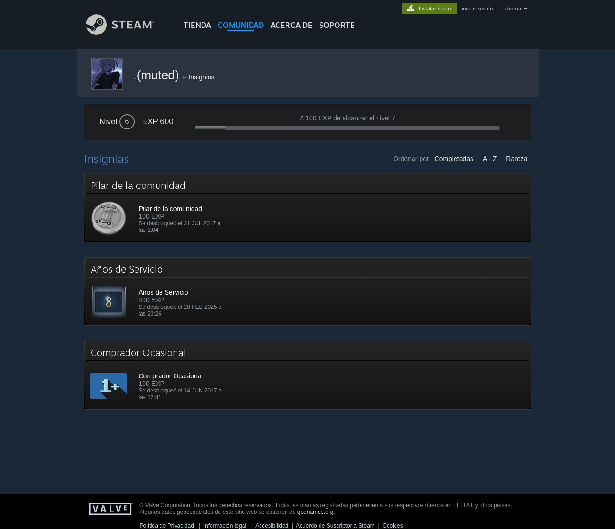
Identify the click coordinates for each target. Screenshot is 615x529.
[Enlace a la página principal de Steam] (127, 32)
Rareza (516, 158)
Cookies (392, 525)
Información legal (224, 525)
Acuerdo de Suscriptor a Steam (335, 525)
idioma (512, 8)
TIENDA (197, 25)
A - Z (490, 158)
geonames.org (315, 512)
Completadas (454, 158)
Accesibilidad (271, 525)
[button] (307, 207)
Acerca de (291, 25)
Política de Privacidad (167, 525)
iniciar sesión (477, 8)
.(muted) (158, 75)
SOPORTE (337, 25)
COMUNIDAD (241, 25)
